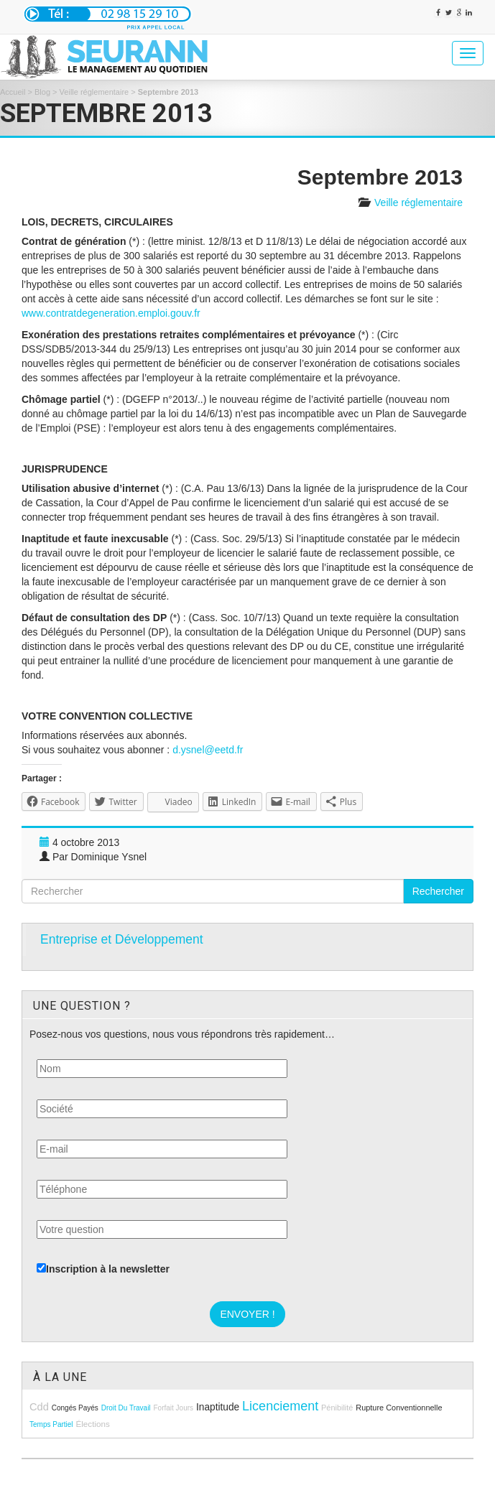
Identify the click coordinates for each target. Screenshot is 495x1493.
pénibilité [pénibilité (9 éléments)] (337, 1407)
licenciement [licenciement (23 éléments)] (280, 1406)
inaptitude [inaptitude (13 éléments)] (217, 1407)
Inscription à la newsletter (103, 1269)
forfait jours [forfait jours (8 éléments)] (173, 1408)
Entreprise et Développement (121, 939)
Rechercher (438, 891)
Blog (42, 92)
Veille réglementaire (94, 92)
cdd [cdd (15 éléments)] (39, 1407)
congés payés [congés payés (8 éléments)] (75, 1408)
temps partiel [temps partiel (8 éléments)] (51, 1424)
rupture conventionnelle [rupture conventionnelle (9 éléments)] (399, 1407)
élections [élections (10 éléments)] (92, 1423)
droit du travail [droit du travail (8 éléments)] (126, 1408)
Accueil (12, 92)
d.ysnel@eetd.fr (207, 749)
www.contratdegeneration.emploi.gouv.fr (111, 313)
